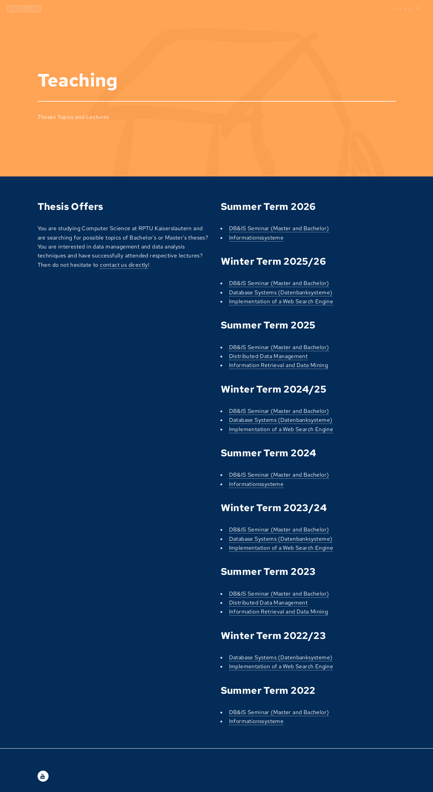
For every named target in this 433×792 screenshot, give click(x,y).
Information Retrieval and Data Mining (278, 365)
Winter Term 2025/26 (273, 261)
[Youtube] (43, 776)
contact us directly (124, 264)
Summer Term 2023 (268, 571)
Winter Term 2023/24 (274, 507)
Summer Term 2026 (268, 206)
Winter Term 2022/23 (273, 635)
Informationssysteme (256, 237)
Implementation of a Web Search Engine (281, 301)
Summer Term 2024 (268, 452)
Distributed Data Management (268, 356)
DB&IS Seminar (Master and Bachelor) (279, 228)
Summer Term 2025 (268, 325)
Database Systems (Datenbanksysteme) (280, 292)
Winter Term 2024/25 (274, 389)
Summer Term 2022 (268, 690)
